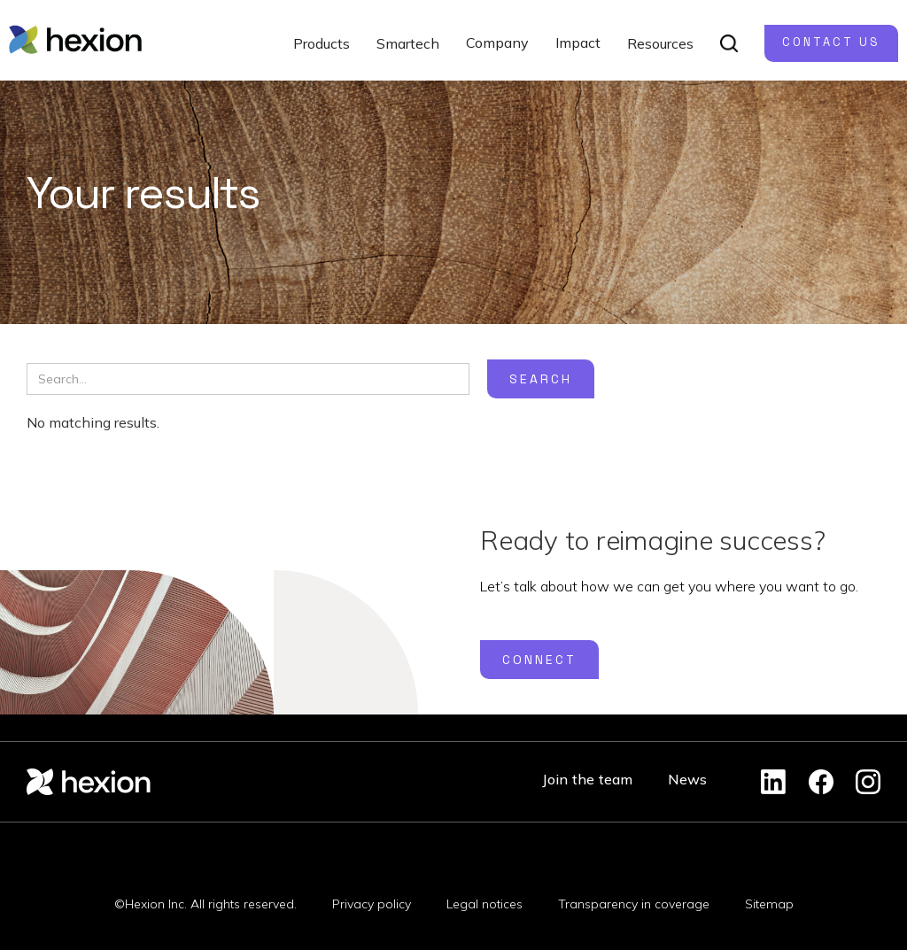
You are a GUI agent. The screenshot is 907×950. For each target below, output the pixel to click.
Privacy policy (371, 904)
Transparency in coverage (633, 904)
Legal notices (484, 904)
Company (497, 42)
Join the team (587, 779)
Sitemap (769, 904)
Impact (578, 42)
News (687, 779)
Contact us (831, 42)
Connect (539, 660)
